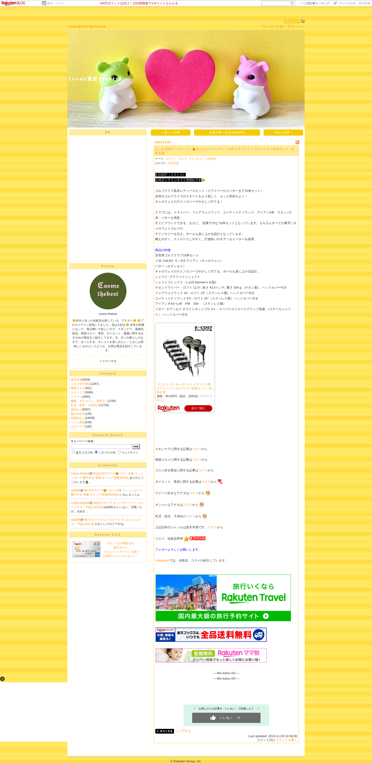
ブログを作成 (346, 3)
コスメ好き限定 (81, 384)
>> (315, 3)
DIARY (85, 26)
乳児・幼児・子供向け (85, 405)
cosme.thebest (80, 473)
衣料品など (78, 418)
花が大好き (78, 413)
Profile (107, 266)
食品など (76, 409)
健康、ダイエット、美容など (89, 401)
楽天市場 (364, 3)
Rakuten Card (108, 534)
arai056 (75, 490)
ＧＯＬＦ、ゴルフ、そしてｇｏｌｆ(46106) (191, 158)
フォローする (107, 361)
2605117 (292, 21)
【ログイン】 (295, 26)
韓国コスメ (78, 388)
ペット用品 (78, 422)
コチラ (196, 449)
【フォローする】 (272, 26)
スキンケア (78, 392)
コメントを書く (286, 740)
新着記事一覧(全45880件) (227, 132)
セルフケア (78, 426)
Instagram (162, 560)
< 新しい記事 (171, 132)
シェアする (183, 731)
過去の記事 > (283, 132)
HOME (73, 26)
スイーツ (76, 396)
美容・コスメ (55, 3)
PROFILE (99, 26)
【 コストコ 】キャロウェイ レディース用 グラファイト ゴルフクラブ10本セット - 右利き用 (184, 388)
